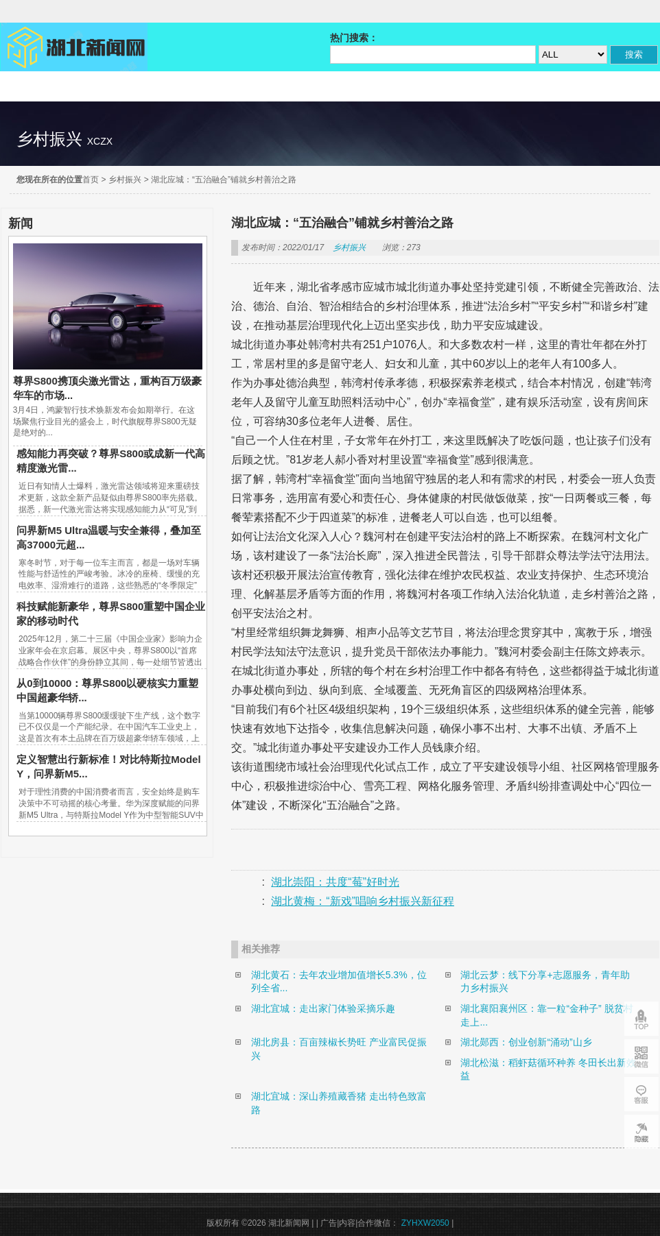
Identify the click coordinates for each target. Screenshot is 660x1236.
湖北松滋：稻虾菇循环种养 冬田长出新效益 (548, 1069)
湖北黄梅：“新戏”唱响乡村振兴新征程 (362, 901)
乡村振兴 (124, 179)
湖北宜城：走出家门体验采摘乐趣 (323, 1008)
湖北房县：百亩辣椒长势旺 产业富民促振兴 (339, 1049)
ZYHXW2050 (426, 1223)
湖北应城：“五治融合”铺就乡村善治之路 (223, 179)
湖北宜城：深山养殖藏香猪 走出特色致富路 (339, 1103)
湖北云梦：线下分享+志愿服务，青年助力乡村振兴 (544, 981)
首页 (90, 179)
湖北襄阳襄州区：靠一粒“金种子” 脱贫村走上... (546, 1015)
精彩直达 (46, 86)
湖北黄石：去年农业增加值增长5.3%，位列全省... (339, 981)
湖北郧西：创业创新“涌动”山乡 (525, 1042)
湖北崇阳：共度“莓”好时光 (335, 882)
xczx (100, 141)
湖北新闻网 (74, 47)
